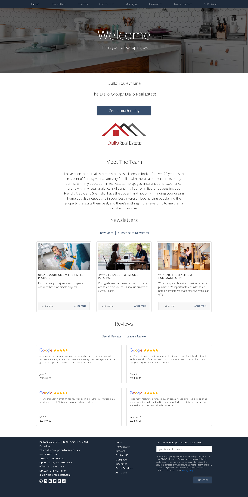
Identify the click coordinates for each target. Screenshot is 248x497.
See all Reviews (111, 336)
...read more (80, 305)
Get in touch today (124, 110)
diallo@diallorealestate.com (55, 474)
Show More (106, 233)
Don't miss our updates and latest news (179, 442)
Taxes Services (183, 4)
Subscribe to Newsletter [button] (133, 233)
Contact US (106, 4)
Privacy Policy (187, 470)
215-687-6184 (58, 470)
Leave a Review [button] (136, 336)
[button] (79, 364)
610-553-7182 (56, 466)
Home (35, 4)
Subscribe (202, 480)
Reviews (83, 4)
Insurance (156, 4)
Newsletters (58, 4)
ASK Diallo (210, 4)
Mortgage (131, 4)
